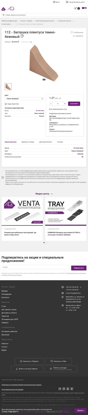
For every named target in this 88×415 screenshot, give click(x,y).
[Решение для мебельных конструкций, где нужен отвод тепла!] (22, 219)
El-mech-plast (6, 24)
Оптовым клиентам (9, 331)
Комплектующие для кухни (44, 21)
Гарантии (5, 316)
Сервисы (5, 322)
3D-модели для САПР (10, 319)
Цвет (6, 95)
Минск (57, 2)
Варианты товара (28, 142)
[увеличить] (64, 104)
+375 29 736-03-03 (72, 289)
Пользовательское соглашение (12, 389)
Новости (5, 343)
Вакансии (5, 334)
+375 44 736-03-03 (72, 286)
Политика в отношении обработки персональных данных (22, 384)
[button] (45, 243)
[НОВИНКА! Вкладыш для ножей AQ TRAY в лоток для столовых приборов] (65, 219)
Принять (80, 411)
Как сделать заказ (9, 309)
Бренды (5, 290)
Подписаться (79, 267)
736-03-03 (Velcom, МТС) (77, 2)
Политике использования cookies (64, 392)
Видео (4, 350)
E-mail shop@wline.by (73, 293)
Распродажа (6, 294)
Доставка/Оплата (45, 142)
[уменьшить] (51, 104)
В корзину (74, 104)
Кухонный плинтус (64, 21)
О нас (4, 306)
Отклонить (67, 411)
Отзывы (60, 142)
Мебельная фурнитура (9, 21)
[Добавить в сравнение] (78, 36)
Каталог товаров (26, 21)
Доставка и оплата (9, 312)
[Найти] (3, 15)
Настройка (50, 412)
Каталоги (5, 297)
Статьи (4, 346)
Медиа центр (44, 193)
